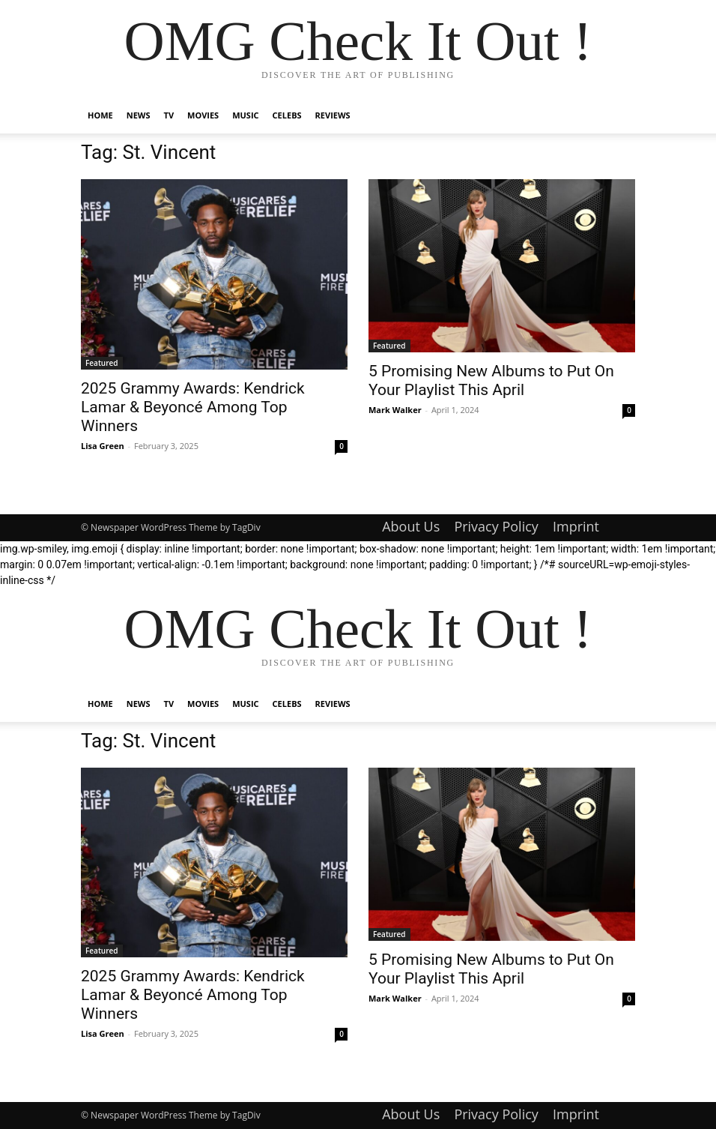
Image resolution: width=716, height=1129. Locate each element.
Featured (101, 363)
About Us (411, 526)
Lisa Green (102, 445)
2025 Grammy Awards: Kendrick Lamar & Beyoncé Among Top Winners (193, 407)
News (139, 115)
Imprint (576, 526)
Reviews (333, 115)
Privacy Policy (496, 526)
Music (245, 115)
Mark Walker (395, 409)
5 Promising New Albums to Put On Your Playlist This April (491, 380)
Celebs (287, 115)
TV (169, 115)
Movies (203, 115)
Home (100, 115)
